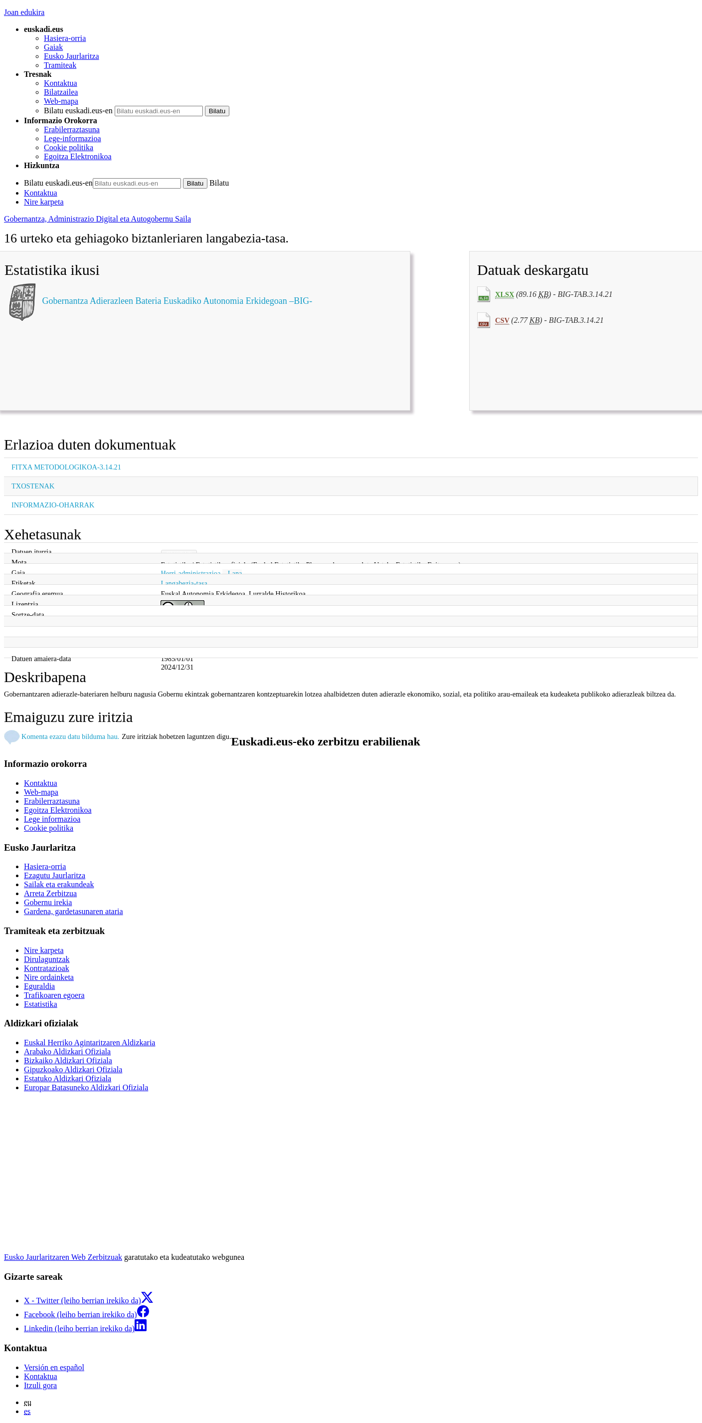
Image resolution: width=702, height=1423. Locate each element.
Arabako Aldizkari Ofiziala (67, 1051)
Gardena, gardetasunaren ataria (73, 911)
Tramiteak (60, 65)
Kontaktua (60, 83)
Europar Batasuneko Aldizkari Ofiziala (86, 1087)
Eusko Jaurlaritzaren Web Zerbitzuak (63, 1257)
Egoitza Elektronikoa (78, 156)
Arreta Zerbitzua (50, 893)
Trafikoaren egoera (54, 995)
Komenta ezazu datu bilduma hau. (70, 736)
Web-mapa (61, 101)
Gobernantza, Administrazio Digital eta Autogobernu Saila (97, 219)
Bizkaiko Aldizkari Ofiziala (68, 1060)
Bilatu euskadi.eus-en (78, 110)
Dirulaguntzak (47, 959)
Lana (235, 573)
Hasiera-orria (65, 38)
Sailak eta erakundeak (59, 884)
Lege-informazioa (72, 138)
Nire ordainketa (49, 977)
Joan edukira (24, 12)
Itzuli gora (40, 1385)
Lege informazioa (52, 819)
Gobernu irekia (48, 902)
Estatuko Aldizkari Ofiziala (67, 1078)
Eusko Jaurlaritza (71, 56)
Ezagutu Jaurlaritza (54, 875)
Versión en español (54, 1367)
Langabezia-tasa (184, 583)
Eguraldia (39, 986)
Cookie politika (68, 147)
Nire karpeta (44, 202)
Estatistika (40, 1004)
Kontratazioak (46, 968)
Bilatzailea (61, 92)
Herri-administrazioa (190, 573)
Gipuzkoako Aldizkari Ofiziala (73, 1069)
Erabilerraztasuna (72, 129)
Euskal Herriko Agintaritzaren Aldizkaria (89, 1042)
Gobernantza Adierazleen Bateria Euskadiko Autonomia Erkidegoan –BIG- (177, 301)
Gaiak (53, 47)
